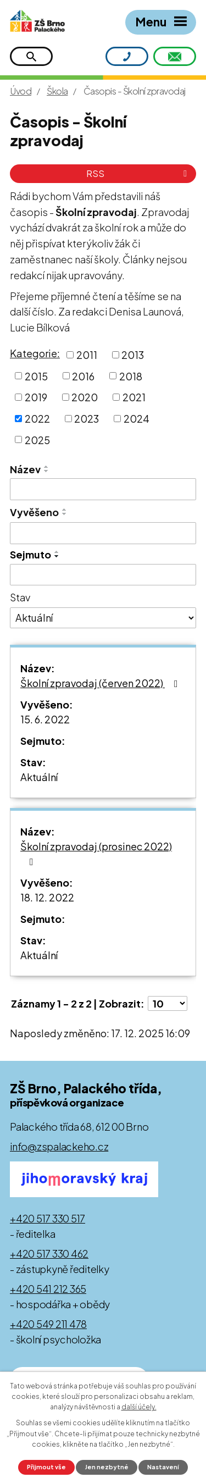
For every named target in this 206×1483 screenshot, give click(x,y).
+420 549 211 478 (48, 1324)
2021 (134, 397)
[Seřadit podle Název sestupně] (47, 471)
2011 (86, 354)
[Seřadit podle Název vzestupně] (47, 466)
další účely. (139, 1407)
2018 (130, 375)
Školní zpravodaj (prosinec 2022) (96, 853)
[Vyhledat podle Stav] (103, 617)
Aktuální (39, 777)
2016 (83, 375)
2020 (84, 397)
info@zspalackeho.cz (59, 1146)
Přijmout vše (46, 1466)
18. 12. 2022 (47, 897)
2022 (37, 418)
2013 (132, 354)
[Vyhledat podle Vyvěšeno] (103, 533)
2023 (86, 418)
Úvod (20, 91)
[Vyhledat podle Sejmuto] (103, 575)
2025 (37, 439)
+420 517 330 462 (49, 1253)
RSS (138, 173)
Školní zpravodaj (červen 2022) (101, 683)
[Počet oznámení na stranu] (167, 1003)
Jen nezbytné (107, 1466)
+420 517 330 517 (47, 1218)
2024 (136, 418)
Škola (57, 91)
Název (25, 469)
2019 (36, 397)
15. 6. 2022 (45, 719)
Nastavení (163, 1466)
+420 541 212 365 (48, 1288)
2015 (36, 375)
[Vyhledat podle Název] (103, 489)
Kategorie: (35, 353)
